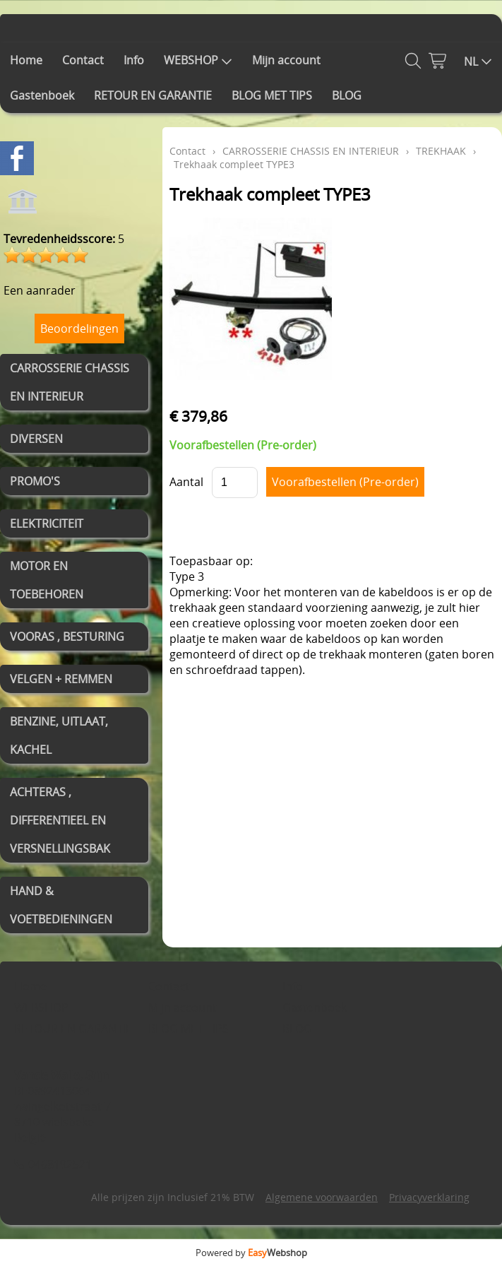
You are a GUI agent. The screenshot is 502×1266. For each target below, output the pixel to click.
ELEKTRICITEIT (46, 523)
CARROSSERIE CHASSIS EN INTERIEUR (69, 382)
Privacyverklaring (429, 1197)
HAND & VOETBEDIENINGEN (61, 905)
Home (26, 60)
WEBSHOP (198, 60)
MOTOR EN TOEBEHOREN (46, 580)
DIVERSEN (36, 438)
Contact (83, 60)
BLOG (346, 95)
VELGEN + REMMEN (61, 679)
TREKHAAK (441, 151)
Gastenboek (42, 95)
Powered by (251, 1252)
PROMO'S (35, 481)
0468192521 (60, 1164)
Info (134, 60)
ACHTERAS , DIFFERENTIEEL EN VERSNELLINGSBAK (60, 820)
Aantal (186, 482)
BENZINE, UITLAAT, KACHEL (59, 735)
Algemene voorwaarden (321, 1197)
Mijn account (286, 60)
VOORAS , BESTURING (67, 636)
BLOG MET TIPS (272, 95)
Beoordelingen (79, 328)
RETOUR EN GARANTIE (153, 95)
